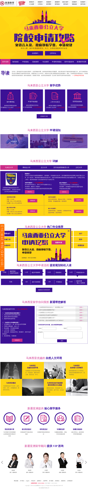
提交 (62, 340)
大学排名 (40, 4)
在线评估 (78, 200)
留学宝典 (82, 4)
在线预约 (35, 53)
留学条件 (65, 4)
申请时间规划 (56, 62)
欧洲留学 (82, 2)
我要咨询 (12, 472)
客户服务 (51, 480)
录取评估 (30, 191)
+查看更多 (80, 245)
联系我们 (57, 480)
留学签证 (57, 4)
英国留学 (48, 2)
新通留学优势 (81, 62)
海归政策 (15, 62)
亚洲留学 (74, 2)
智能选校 (74, 4)
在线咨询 (17, 340)
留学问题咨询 (69, 62)
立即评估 (53, 53)
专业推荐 (45, 62)
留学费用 (48, 4)
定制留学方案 (44, 116)
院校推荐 (35, 62)
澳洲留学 (57, 2)
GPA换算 (31, 4)
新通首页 (31, 2)
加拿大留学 (65, 2)
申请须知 (25, 62)
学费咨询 (32, 200)
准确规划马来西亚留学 (44, 290)
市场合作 (33, 480)
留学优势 (5, 62)
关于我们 (22, 480)
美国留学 (40, 2)
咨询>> (81, 307)
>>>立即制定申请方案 (78, 75)
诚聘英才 (39, 480)
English (27, 480)
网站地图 (16, 480)
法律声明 (45, 480)
